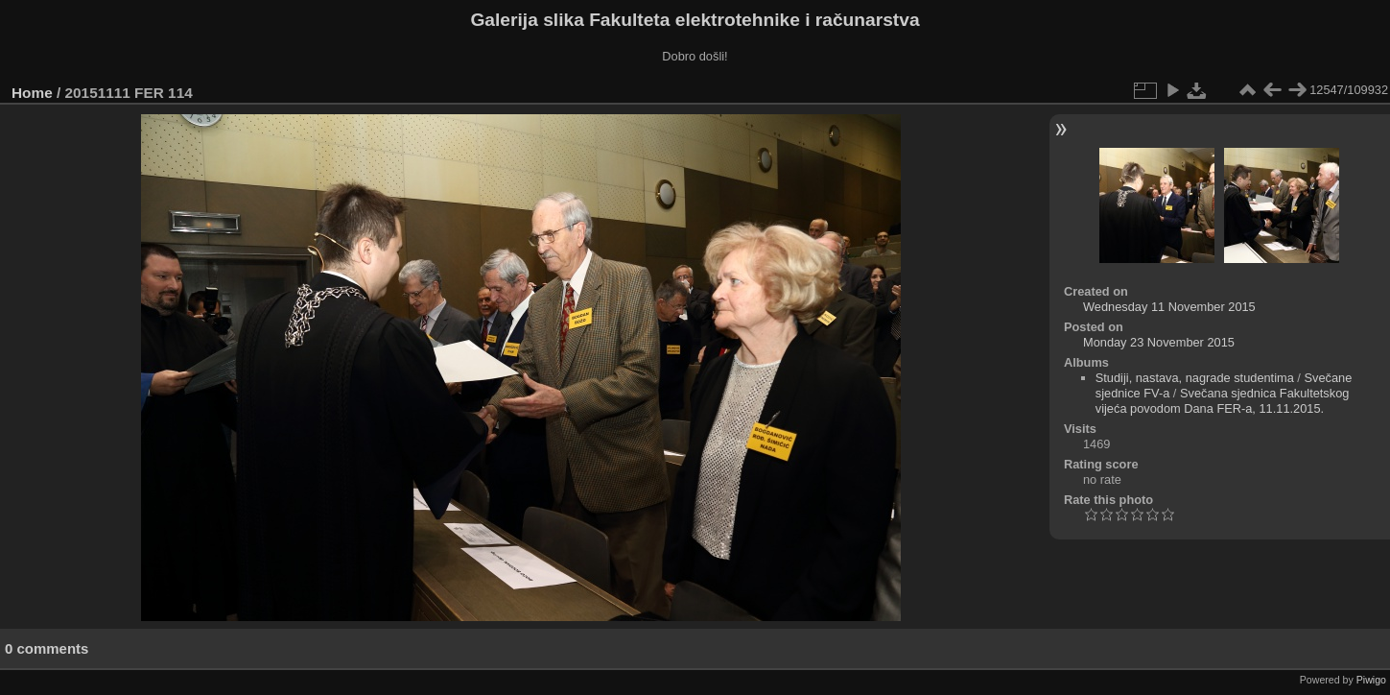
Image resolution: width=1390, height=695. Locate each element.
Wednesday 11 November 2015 (1169, 307)
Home (32, 92)
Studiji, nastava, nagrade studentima (1195, 378)
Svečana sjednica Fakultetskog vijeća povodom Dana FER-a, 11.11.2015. (1223, 401)
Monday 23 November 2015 (1159, 342)
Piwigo (1371, 679)
